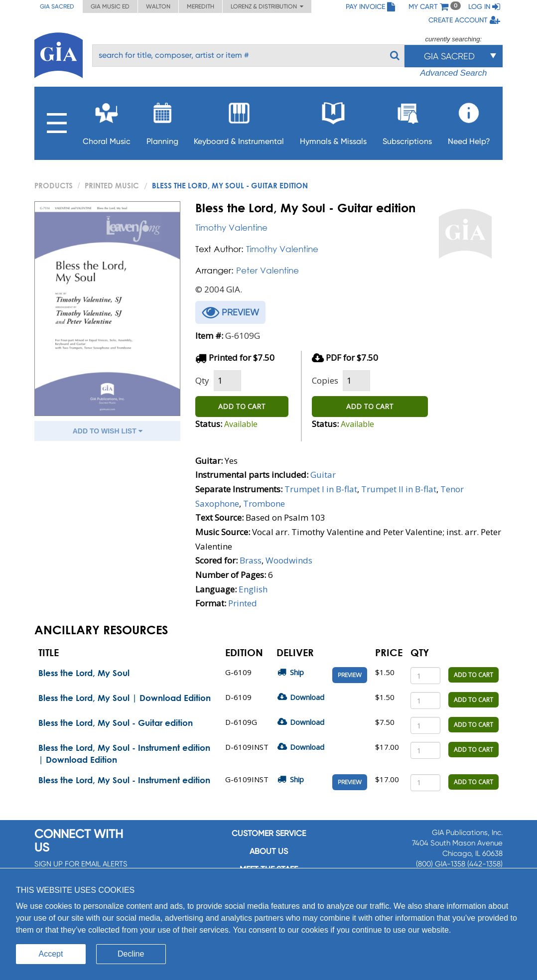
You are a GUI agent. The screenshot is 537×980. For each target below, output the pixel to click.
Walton (158, 6)
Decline (131, 954)
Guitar (323, 474)
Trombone (264, 503)
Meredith (200, 6)
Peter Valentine (267, 270)
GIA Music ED (110, 6)
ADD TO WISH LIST (107, 431)
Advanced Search (453, 73)
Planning (162, 121)
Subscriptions (407, 121)
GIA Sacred (57, 6)
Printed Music (112, 185)
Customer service (269, 833)
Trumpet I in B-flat (320, 489)
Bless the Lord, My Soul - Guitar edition (115, 722)
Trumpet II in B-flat (398, 489)
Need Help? (469, 121)
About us (269, 851)
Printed (242, 603)
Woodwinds (289, 560)
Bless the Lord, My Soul (84, 673)
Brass (251, 560)
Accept (51, 954)
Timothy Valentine (231, 227)
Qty (202, 380)
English (253, 589)
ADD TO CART (242, 406)
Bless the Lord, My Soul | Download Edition (124, 697)
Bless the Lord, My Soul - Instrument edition (124, 780)
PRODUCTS (53, 185)
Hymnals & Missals (333, 121)
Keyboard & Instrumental (239, 121)
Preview (350, 675)
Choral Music (107, 121)
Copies (325, 380)
